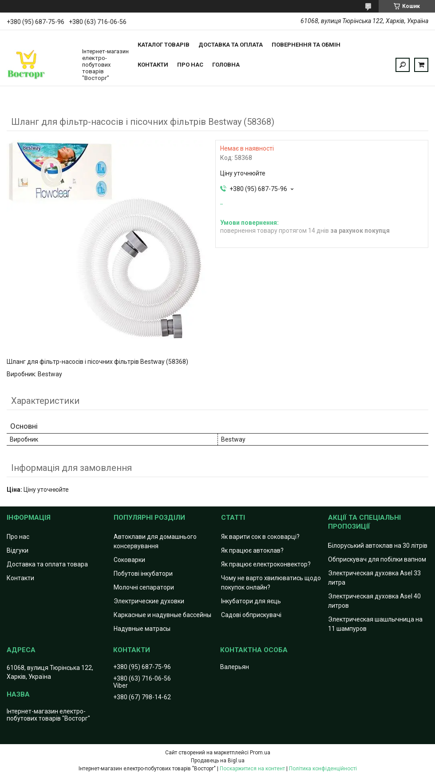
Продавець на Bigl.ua (218, 760)
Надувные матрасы (142, 628)
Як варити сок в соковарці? (260, 536)
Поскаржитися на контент (252, 768)
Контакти (153, 64)
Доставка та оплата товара (47, 564)
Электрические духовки (149, 601)
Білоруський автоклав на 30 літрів (377, 545)
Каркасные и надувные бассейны (162, 614)
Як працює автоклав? (252, 550)
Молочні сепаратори (144, 587)
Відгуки (17, 550)
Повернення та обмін (306, 44)
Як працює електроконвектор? (266, 564)
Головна (226, 64)
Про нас (190, 64)
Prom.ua (260, 752)
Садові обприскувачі (251, 614)
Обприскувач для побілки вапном (377, 559)
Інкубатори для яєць (251, 601)
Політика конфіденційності (323, 768)
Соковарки (129, 559)
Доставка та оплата (230, 44)
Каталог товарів (164, 44)
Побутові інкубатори (143, 573)
